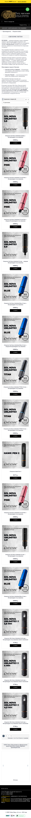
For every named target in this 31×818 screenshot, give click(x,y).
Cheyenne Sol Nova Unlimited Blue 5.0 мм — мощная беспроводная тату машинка (15, 345)
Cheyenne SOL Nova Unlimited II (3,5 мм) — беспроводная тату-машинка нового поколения (15, 639)
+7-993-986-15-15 (5, 800)
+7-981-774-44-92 (5, 801)
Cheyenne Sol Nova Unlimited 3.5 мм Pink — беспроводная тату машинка (15, 178)
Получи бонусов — (15, 1)
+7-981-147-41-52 (5, 798)
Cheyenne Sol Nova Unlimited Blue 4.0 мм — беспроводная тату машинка (15, 597)
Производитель (7, 31)
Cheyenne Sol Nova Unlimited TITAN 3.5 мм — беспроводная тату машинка (15, 387)
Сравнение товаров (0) (10, 99)
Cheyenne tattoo (17, 31)
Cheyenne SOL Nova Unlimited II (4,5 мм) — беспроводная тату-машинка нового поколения (15, 722)
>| (10, 736)
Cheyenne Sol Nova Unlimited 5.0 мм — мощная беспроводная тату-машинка (15, 262)
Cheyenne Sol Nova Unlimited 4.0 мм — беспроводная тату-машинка (15, 555)
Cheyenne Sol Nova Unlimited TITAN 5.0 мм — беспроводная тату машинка (15, 429)
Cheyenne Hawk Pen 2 (15, 471)
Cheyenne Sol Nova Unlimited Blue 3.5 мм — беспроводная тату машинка (15, 304)
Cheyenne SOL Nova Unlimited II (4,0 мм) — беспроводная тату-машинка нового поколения (15, 681)
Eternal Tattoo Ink (15, 780)
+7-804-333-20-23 (5, 796)
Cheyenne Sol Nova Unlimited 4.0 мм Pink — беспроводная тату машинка (15, 513)
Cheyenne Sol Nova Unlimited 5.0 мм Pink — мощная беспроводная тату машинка (15, 220)
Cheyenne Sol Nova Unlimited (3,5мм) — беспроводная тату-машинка (15, 136)
